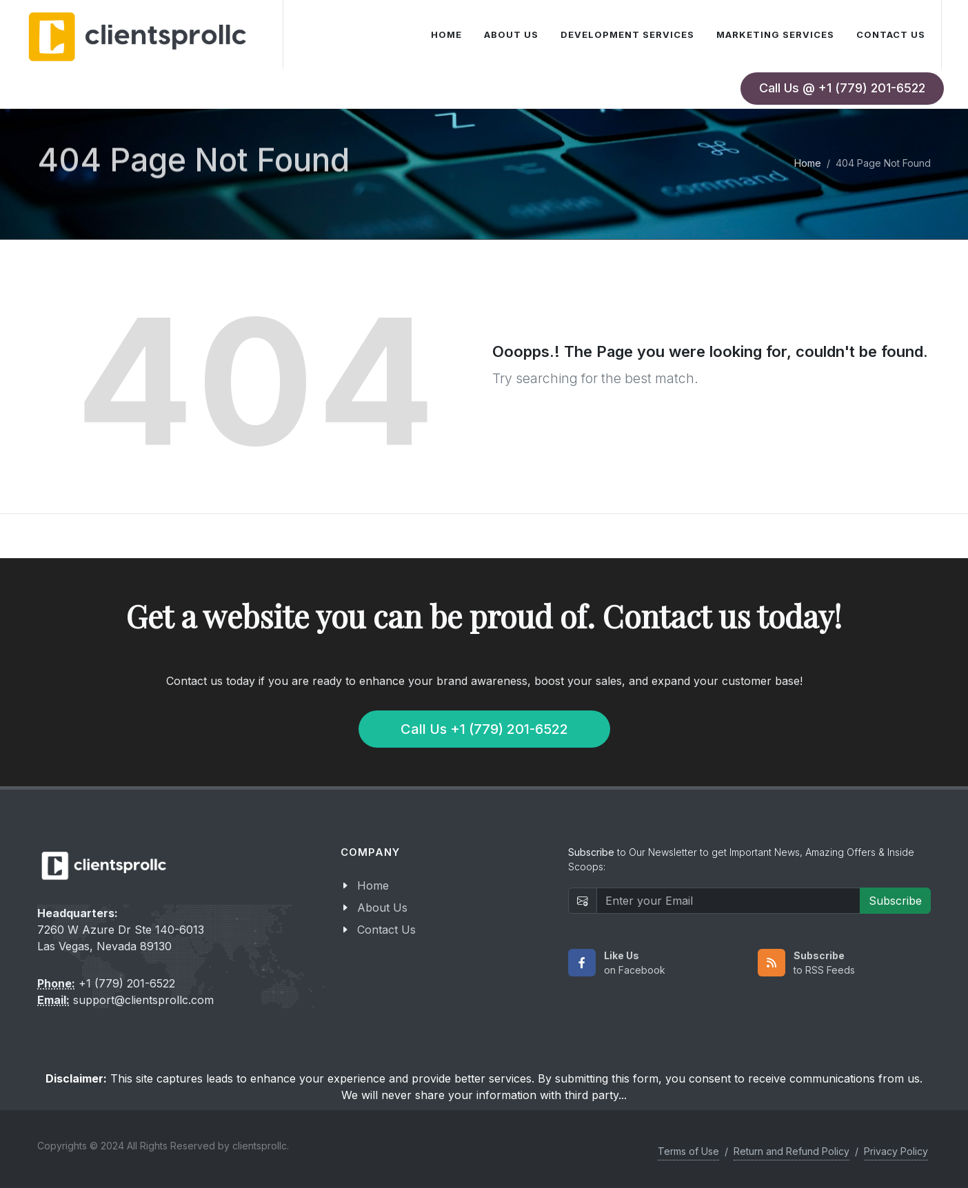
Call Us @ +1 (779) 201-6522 (842, 88)
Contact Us (386, 929)
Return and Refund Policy (791, 1151)
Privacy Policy (896, 1151)
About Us (382, 907)
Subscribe (895, 901)
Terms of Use (688, 1151)
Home (807, 163)
